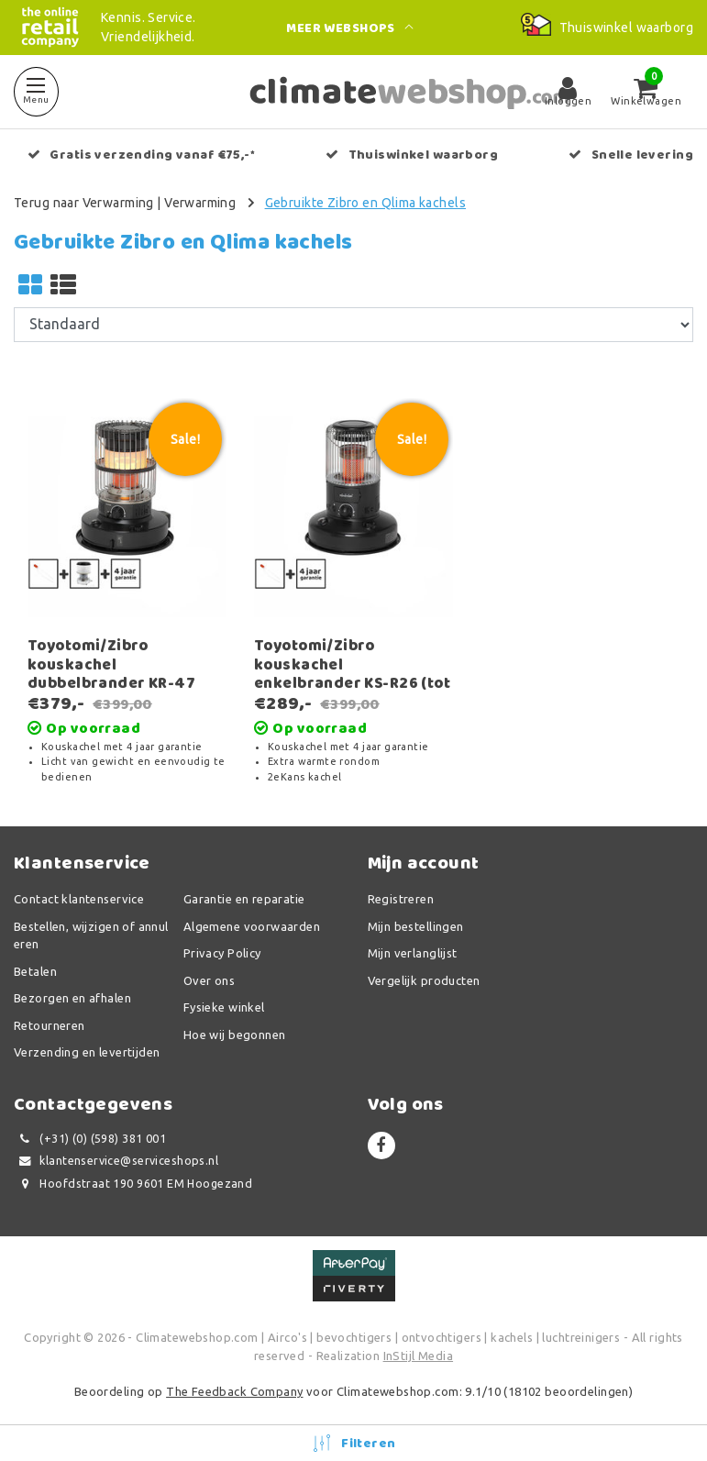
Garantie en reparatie (244, 898)
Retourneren (49, 1025)
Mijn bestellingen (416, 926)
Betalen (35, 971)
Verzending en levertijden (87, 1052)
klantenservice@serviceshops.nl (116, 1161)
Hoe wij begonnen (234, 1034)
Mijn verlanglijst (413, 952)
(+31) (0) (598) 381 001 (90, 1139)
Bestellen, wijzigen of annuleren (91, 935)
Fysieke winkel (224, 1007)
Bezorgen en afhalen (72, 997)
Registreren (401, 898)
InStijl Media (418, 1355)
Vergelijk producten (424, 980)
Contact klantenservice (79, 898)
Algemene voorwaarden (251, 926)
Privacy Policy (222, 952)
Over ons (209, 980)
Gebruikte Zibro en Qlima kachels (365, 202)
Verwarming (200, 202)
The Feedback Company (234, 1391)
